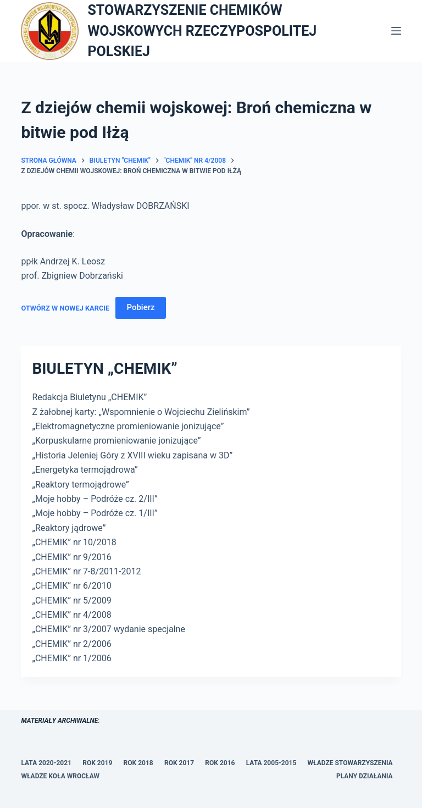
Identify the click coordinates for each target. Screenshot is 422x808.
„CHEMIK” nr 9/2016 (71, 557)
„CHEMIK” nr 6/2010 (71, 585)
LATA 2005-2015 (271, 763)
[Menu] (396, 31)
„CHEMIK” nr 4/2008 (71, 615)
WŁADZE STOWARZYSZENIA (350, 763)
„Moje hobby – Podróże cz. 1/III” (94, 513)
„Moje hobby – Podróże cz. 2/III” (94, 499)
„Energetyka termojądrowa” (84, 469)
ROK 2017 (179, 763)
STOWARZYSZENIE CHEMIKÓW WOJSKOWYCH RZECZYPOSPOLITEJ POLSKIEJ (201, 30)
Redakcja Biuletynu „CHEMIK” (89, 397)
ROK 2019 (97, 763)
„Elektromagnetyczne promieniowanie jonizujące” (128, 426)
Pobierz (140, 307)
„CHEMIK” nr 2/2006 (71, 644)
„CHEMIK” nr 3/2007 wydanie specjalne (108, 629)
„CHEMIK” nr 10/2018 (74, 542)
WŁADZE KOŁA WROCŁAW (60, 776)
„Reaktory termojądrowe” (80, 484)
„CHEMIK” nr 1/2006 (71, 658)
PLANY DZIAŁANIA (364, 776)
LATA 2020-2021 (46, 763)
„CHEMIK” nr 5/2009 (71, 600)
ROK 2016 (220, 763)
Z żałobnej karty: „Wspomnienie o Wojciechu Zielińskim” (140, 412)
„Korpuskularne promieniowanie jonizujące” (116, 440)
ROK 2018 (138, 763)
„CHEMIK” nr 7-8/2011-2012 (86, 571)
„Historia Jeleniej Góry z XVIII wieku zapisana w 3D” (132, 455)
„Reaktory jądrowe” (69, 528)
